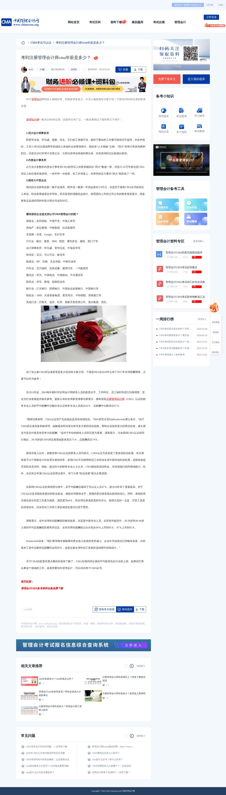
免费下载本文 (167, 79)
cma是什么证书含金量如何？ (40, 772)
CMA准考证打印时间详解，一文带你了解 (46, 746)
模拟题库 (137, 22)
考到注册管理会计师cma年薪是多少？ (79, 42)
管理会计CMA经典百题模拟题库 (184, 252)
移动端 (216, 329)
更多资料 (198, 241)
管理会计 (180, 22)
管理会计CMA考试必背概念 (181, 267)
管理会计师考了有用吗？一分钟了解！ (111, 772)
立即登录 (211, 17)
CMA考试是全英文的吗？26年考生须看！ (175, 329)
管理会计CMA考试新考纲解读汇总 (185, 296)
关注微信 (216, 339)
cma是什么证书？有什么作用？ (107, 759)
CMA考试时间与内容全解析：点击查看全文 (47, 759)
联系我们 (216, 349)
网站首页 (73, 22)
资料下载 (116, 22)
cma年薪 (28, 609)
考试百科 (95, 22)
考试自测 (159, 22)
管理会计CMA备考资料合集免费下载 (42, 588)
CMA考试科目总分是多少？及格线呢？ (175, 342)
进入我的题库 (196, 79)
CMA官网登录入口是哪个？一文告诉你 (111, 766)
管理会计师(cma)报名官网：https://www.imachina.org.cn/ (114, 746)
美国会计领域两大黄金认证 (187, 5)
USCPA (209, 5)
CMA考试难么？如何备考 (172, 354)
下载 (194, 257)
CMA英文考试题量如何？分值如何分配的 (175, 348)
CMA (220, 5)
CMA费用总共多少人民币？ (106, 753)
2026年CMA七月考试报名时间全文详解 (45, 753)
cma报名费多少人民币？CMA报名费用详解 (47, 766)
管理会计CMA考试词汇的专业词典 (185, 282)
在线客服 (216, 319)
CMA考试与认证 (39, 42)
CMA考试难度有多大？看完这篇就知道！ (175, 335)
